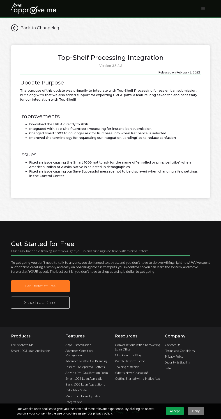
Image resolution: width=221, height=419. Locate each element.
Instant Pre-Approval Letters (85, 367)
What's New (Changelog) (131, 373)
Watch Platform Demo (130, 361)
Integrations (73, 402)
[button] (203, 9)
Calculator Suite (76, 390)
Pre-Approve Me (22, 345)
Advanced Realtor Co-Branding (86, 361)
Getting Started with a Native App (137, 378)
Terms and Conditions (180, 350)
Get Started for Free (40, 286)
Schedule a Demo (40, 302)
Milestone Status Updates (82, 396)
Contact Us (172, 345)
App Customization (78, 345)
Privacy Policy (174, 356)
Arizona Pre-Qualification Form (86, 373)
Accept (175, 411)
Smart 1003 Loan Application (30, 350)
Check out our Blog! (128, 355)
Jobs (168, 368)
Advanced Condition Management (79, 353)
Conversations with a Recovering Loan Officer (137, 347)
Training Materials (127, 367)
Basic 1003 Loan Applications (85, 384)
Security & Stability (177, 362)
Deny (196, 411)
